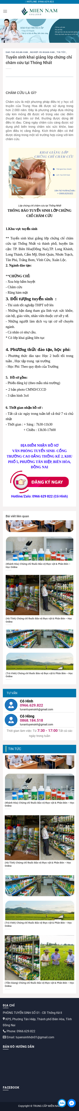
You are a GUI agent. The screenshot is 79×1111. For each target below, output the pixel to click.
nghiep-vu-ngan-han (43, 52)
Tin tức (61, 52)
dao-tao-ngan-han (17, 52)
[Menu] (5, 11)
